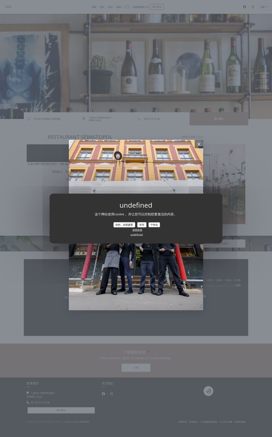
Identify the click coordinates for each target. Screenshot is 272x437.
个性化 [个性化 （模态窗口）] (154, 224)
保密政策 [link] (137, 230)
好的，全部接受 (124, 224)
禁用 (141, 224)
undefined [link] (136, 234)
